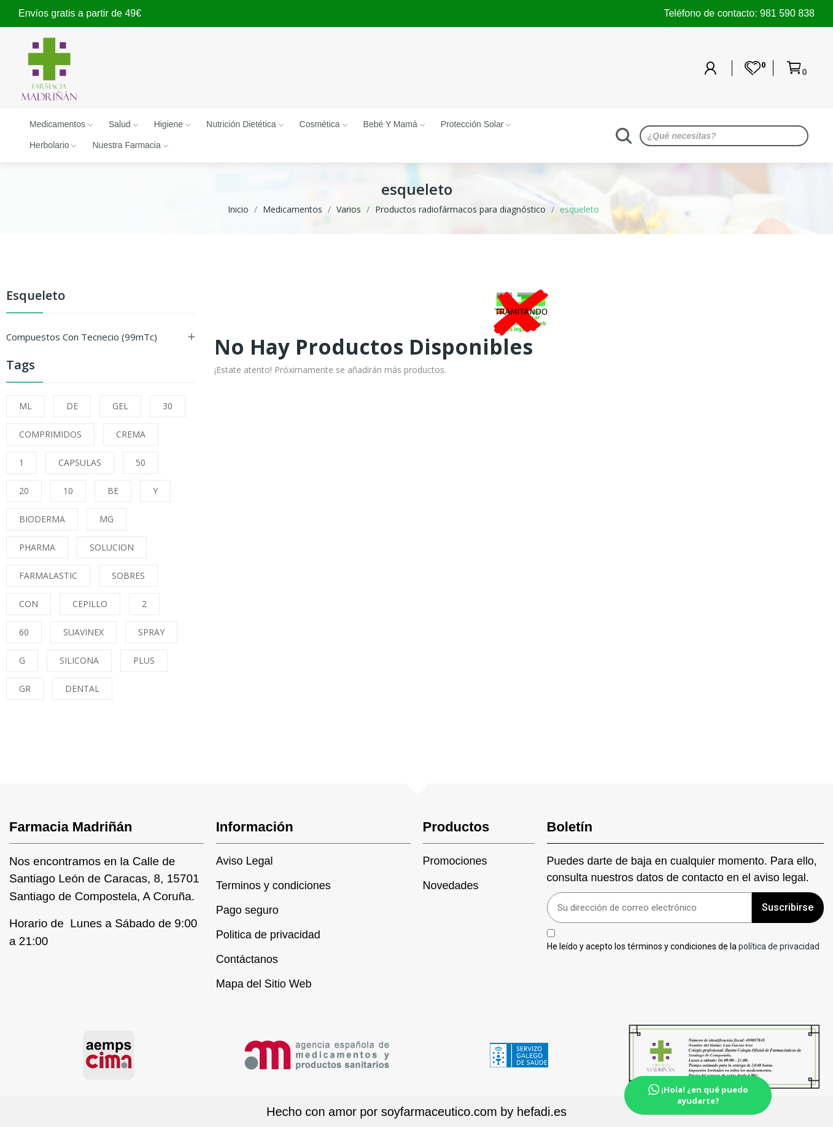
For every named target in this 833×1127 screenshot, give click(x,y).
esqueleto (35, 296)
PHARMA (37, 547)
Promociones (455, 861)
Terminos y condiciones (273, 885)
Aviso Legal (244, 861)
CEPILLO (89, 604)
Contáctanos (247, 959)
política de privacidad (778, 946)
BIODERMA (42, 519)
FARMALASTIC (48, 575)
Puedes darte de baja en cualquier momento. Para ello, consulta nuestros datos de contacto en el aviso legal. (682, 869)
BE (112, 491)
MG (106, 519)
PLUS (144, 660)
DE (72, 406)
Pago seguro (247, 910)
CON (28, 604)
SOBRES (128, 575)
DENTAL (82, 688)
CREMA (130, 434)
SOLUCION (112, 547)
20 (24, 491)
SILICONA (79, 660)
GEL (120, 406)
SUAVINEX (83, 632)
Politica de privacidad (268, 935)
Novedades (451, 885)
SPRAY (151, 632)
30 (167, 406)
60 (24, 632)
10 (68, 491)
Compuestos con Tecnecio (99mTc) (81, 337)
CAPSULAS (79, 462)
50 (140, 462)
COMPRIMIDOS (50, 434)
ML (25, 406)
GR (25, 688)
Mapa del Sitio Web (264, 984)
